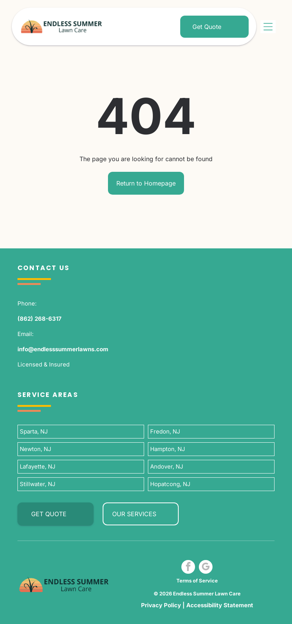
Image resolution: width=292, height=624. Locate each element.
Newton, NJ (35, 449)
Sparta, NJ (34, 431)
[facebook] (188, 568)
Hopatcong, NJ (170, 484)
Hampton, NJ (167, 449)
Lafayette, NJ (38, 466)
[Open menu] (268, 26)
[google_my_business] (206, 568)
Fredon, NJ (165, 431)
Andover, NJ (166, 466)
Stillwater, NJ (38, 484)
